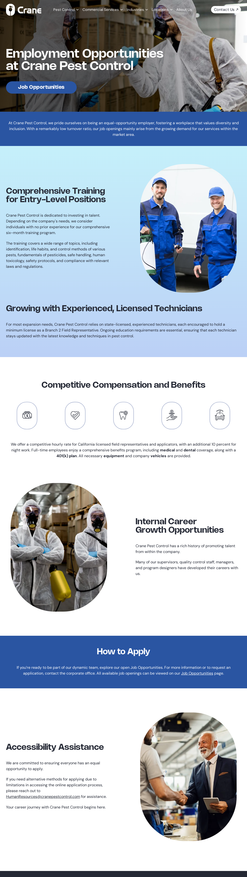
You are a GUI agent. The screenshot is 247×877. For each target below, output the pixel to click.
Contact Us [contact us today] (226, 9)
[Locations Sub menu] (171, 9)
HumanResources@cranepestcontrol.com (43, 796)
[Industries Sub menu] (146, 9)
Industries (135, 9)
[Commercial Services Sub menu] (121, 9)
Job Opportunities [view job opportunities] (41, 87)
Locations (160, 9)
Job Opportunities (197, 673)
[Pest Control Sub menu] (77, 9)
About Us (184, 9)
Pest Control (64, 9)
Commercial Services (100, 9)
